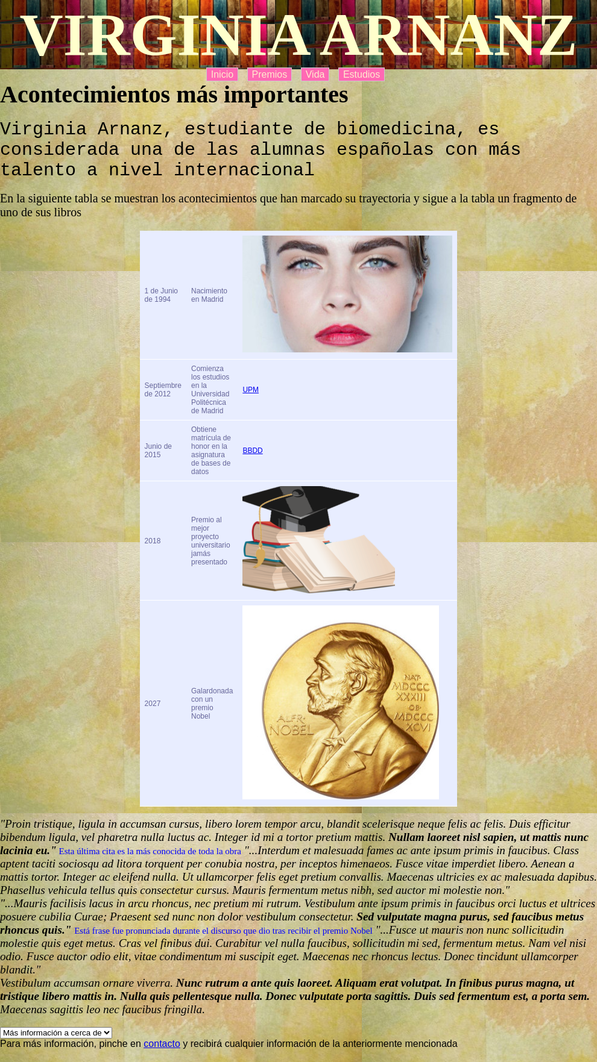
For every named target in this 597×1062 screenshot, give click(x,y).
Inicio (222, 74)
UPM (250, 402)
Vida (315, 74)
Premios (270, 74)
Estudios (361, 74)
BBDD (252, 463)
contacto (162, 1056)
